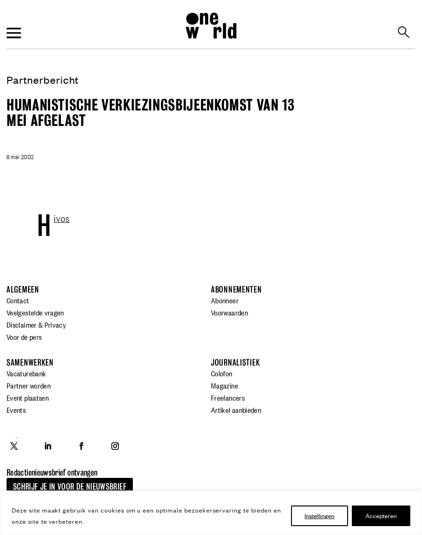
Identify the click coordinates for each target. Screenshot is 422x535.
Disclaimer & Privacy (36, 324)
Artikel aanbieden (236, 409)
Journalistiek (235, 362)
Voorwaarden (229, 312)
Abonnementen (236, 289)
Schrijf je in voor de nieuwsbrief (69, 486)
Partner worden (29, 385)
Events (16, 409)
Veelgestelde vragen (35, 312)
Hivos (62, 218)
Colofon (222, 373)
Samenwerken (30, 362)
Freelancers (228, 397)
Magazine (224, 385)
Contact (18, 300)
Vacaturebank (26, 373)
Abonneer (225, 300)
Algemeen (23, 289)
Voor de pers (24, 336)
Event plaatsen (28, 397)
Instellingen (320, 515)
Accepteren (381, 515)
